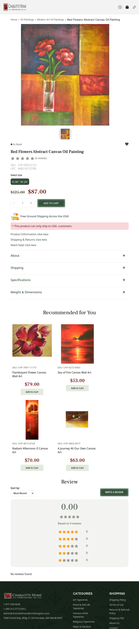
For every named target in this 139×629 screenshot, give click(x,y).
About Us (114, 534)
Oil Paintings (27, 19)
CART (127, 7)
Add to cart (51, 203)
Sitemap (113, 549)
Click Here (42, 234)
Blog (111, 544)
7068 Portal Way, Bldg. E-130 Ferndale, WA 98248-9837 (33, 529)
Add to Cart (24, 379)
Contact (113, 539)
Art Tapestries (80, 511)
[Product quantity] (23, 203)
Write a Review (114, 404)
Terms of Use (116, 516)
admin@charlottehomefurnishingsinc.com (26, 525)
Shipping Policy (117, 511)
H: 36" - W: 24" (20, 181)
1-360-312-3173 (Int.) (14, 520)
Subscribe (117, 579)
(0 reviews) (41, 158)
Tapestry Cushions (83, 555)
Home (14, 19)
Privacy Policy (84, 591)
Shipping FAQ (116, 530)
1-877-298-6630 (11, 516)
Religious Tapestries (84, 533)
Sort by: (15, 400)
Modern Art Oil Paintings (50, 19)
